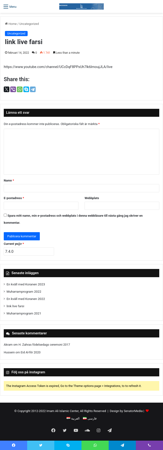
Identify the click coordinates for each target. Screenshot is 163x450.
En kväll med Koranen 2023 (26, 284)
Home (11, 24)
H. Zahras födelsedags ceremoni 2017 (44, 344)
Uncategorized (29, 24)
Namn (9, 180)
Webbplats (92, 198)
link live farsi (15, 306)
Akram (8, 344)
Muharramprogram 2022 (24, 291)
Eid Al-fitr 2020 (31, 352)
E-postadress (14, 198)
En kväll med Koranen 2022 (26, 299)
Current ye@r (14, 244)
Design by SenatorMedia (126, 411)
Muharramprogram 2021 (24, 313)
